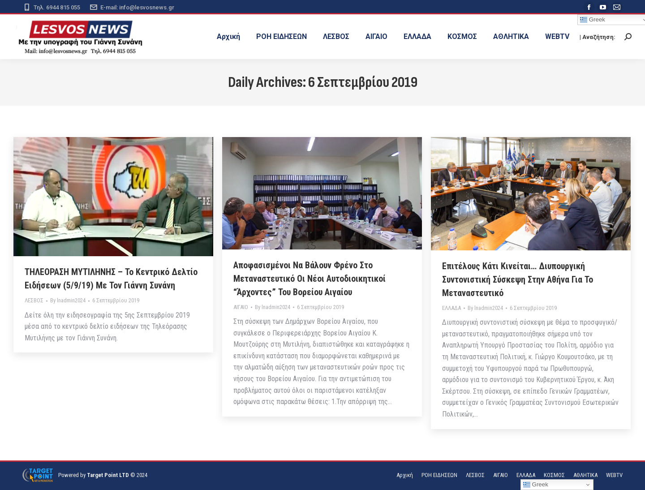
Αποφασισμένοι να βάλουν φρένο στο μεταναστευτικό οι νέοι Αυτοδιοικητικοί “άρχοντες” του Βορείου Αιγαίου (309, 278)
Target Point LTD (108, 475)
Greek (535, 484)
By (68, 300)
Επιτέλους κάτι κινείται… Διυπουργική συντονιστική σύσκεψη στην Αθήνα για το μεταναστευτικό (517, 279)
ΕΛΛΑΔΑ (451, 308)
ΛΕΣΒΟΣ (34, 300)
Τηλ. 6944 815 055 (51, 7)
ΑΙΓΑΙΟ (240, 307)
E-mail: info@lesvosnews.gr (131, 7)
